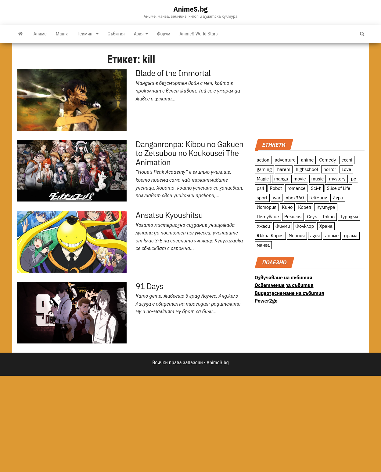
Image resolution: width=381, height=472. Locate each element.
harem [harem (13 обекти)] (283, 169)
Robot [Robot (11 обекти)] (276, 188)
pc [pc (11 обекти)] (353, 179)
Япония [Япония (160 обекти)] (297, 235)
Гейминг (87, 34)
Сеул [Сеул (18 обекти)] (312, 217)
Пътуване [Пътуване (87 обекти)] (268, 217)
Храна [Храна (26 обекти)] (325, 226)
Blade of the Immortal (173, 73)
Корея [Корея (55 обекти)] (304, 207)
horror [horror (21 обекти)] (329, 169)
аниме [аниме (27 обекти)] (332, 235)
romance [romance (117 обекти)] (296, 188)
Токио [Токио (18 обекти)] (328, 217)
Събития (116, 34)
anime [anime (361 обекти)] (307, 160)
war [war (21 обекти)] (277, 198)
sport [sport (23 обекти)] (262, 198)
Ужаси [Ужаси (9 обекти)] (263, 226)
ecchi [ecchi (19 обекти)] (346, 160)
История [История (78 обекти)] (267, 207)
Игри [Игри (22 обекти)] (337, 198)
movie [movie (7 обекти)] (299, 179)
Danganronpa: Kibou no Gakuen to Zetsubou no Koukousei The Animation (189, 153)
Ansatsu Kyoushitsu (169, 215)
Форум (164, 34)
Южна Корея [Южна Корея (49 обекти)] (270, 235)
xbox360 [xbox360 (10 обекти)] (295, 198)
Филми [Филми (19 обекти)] (282, 226)
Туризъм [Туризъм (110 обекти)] (349, 217)
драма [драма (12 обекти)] (351, 235)
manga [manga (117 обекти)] (281, 179)
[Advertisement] (310, 90)
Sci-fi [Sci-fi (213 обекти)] (316, 188)
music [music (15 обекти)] (317, 179)
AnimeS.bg (190, 9)
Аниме (40, 34)
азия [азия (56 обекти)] (315, 235)
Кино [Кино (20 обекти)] (287, 207)
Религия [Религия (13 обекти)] (293, 217)
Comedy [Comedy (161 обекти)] (327, 160)
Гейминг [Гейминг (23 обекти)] (318, 198)
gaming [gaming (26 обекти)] (264, 169)
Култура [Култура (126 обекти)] (325, 207)
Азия (141, 34)
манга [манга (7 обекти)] (263, 245)
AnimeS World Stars (198, 34)
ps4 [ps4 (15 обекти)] (260, 188)
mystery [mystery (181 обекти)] (337, 179)
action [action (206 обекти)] (263, 160)
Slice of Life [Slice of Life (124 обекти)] (338, 188)
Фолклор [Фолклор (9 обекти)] (304, 226)
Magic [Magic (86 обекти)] (263, 179)
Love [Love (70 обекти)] (346, 169)
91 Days (149, 286)
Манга (62, 34)
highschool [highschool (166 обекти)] (307, 169)
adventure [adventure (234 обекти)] (285, 160)
